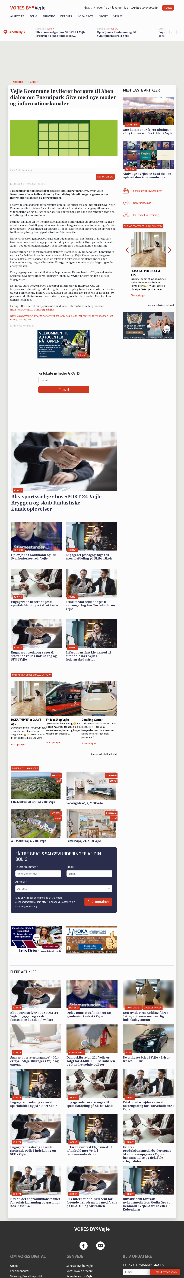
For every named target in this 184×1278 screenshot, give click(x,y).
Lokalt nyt (86, 16)
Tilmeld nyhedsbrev (164, 1272)
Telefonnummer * (26, 866)
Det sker (66, 16)
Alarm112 (17, 16)
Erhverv (49, 16)
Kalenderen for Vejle (79, 1276)
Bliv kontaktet (98, 902)
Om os (14, 1265)
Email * (71, 866)
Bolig (33, 16)
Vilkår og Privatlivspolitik (26, 1276)
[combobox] (17, 888)
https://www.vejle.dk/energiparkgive (32, 309)
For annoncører (19, 1271)
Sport (103, 16)
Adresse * (21, 881)
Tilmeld (168, 7)
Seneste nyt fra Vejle (79, 1265)
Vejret (118, 16)
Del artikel (105, 177)
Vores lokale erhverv (79, 1271)
